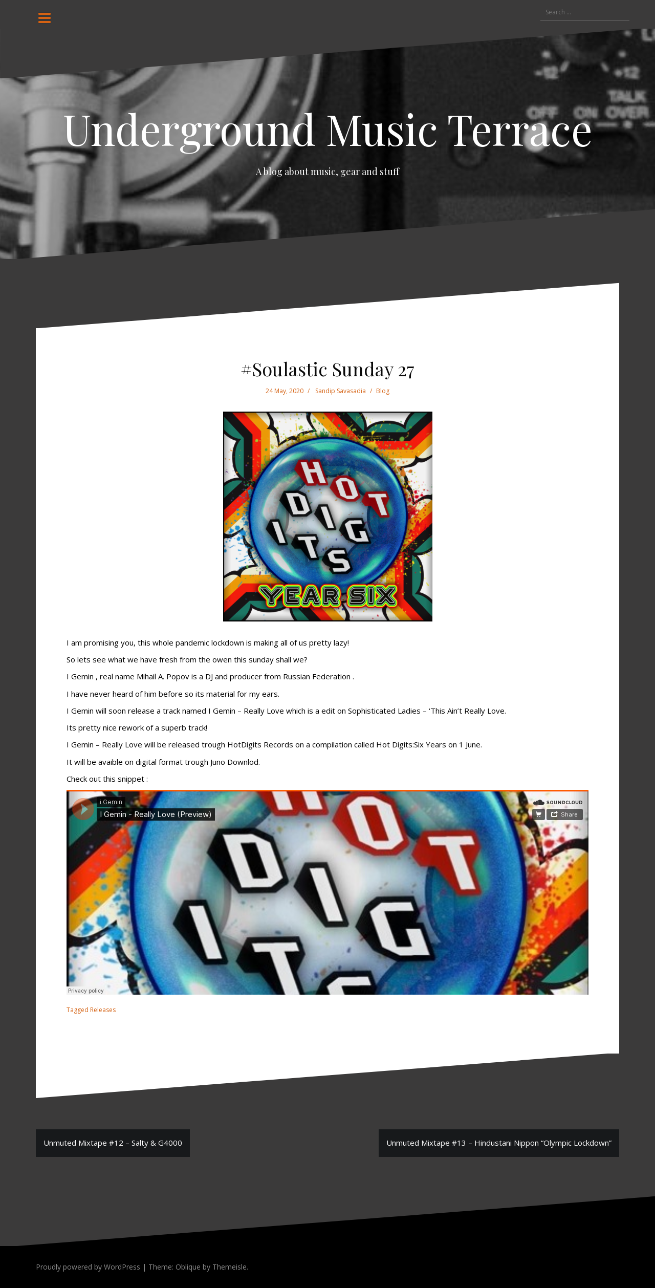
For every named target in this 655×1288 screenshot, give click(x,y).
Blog (382, 391)
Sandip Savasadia (340, 391)
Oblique (188, 1267)
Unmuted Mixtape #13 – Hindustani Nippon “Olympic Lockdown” (499, 1142)
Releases (103, 1009)
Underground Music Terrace (328, 128)
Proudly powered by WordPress (88, 1267)
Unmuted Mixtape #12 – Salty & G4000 (112, 1142)
